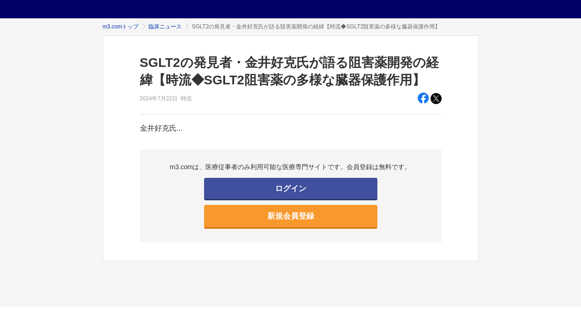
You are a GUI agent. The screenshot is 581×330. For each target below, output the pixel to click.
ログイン (290, 188)
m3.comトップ (121, 26)
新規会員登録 (290, 216)
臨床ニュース (165, 26)
